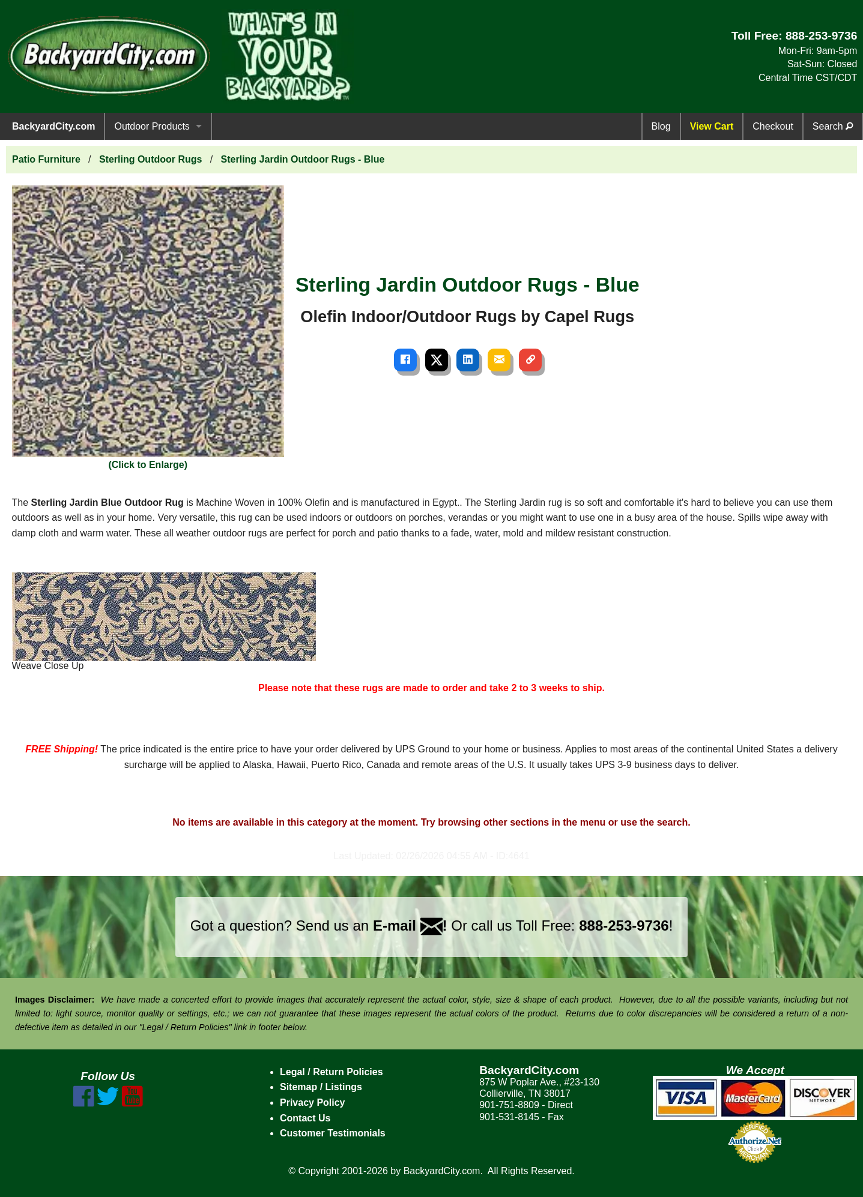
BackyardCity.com (53, 126)
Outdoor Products (151, 126)
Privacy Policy (312, 1102)
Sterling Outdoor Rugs (150, 159)
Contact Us (305, 1118)
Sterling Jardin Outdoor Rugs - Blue (303, 159)
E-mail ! (410, 925)
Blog (661, 126)
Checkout (772, 126)
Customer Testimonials (333, 1133)
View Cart (712, 126)
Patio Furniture (46, 159)
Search (833, 126)
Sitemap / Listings (321, 1087)
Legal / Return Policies (331, 1072)
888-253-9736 (822, 35)
